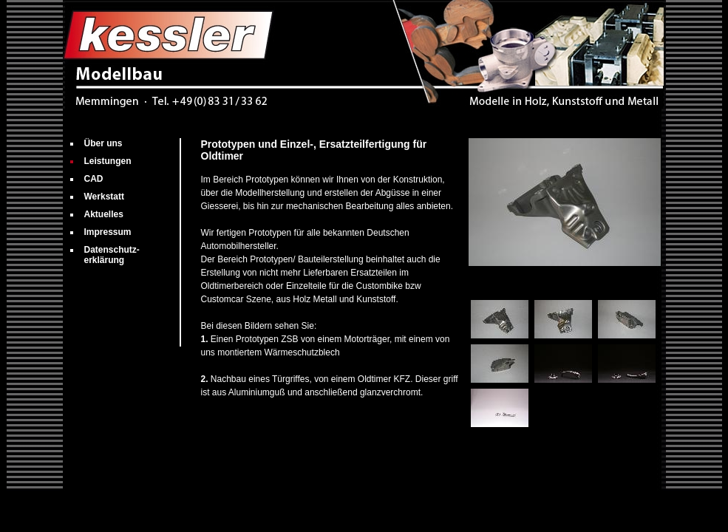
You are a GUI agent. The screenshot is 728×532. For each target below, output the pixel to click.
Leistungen (108, 161)
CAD (93, 179)
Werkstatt (104, 196)
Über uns (103, 143)
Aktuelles (103, 214)
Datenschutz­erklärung (112, 255)
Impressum (108, 232)
